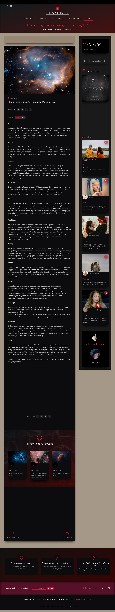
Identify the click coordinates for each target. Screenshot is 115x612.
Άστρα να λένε (14, 98)
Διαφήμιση (57, 599)
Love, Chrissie (87, 238)
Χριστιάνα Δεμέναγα (94, 233)
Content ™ (43, 18)
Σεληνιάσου (87, 276)
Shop (88, 18)
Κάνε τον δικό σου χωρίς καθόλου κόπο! (93, 564)
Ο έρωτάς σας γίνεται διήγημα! (57, 563)
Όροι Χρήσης (74, 599)
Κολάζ (85, 200)
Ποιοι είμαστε (65, 599)
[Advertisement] (39, 510)
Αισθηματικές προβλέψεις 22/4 (16, 474)
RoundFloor (74, 605)
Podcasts (61, 18)
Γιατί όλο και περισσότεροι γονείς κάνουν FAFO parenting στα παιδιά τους (95, 168)
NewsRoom (33, 18)
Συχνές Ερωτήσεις (29, 599)
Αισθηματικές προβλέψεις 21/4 (60, 474)
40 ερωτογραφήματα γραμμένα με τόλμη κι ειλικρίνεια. (21, 567)
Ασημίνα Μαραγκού (94, 271)
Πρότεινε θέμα (48, 599)
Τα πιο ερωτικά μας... (21, 563)
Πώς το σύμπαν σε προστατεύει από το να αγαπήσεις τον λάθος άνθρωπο (95, 280)
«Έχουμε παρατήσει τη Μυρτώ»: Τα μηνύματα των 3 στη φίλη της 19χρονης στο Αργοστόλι (94, 205)
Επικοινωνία (39, 599)
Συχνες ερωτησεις (106, 6)
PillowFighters (70, 18)
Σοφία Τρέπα (92, 159)
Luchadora (86, 165)
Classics (52, 18)
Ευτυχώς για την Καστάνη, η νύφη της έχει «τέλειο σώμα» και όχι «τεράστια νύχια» (94, 316)
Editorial (25, 18)
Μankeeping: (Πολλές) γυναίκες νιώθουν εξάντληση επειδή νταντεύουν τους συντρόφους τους (95, 243)
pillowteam (91, 195)
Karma (85, 312)
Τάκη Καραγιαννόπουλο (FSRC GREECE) (39, 359)
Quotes (79, 18)
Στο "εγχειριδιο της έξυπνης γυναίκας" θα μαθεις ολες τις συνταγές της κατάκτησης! (93, 569)
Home (44, 29)
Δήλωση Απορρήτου (85, 599)
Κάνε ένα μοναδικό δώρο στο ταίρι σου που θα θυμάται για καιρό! (57, 567)
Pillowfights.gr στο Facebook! (94, 61)
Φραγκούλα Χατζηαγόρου (95, 306)
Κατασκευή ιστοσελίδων (57, 605)
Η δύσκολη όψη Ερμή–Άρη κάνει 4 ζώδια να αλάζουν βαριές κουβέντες (39, 475)
